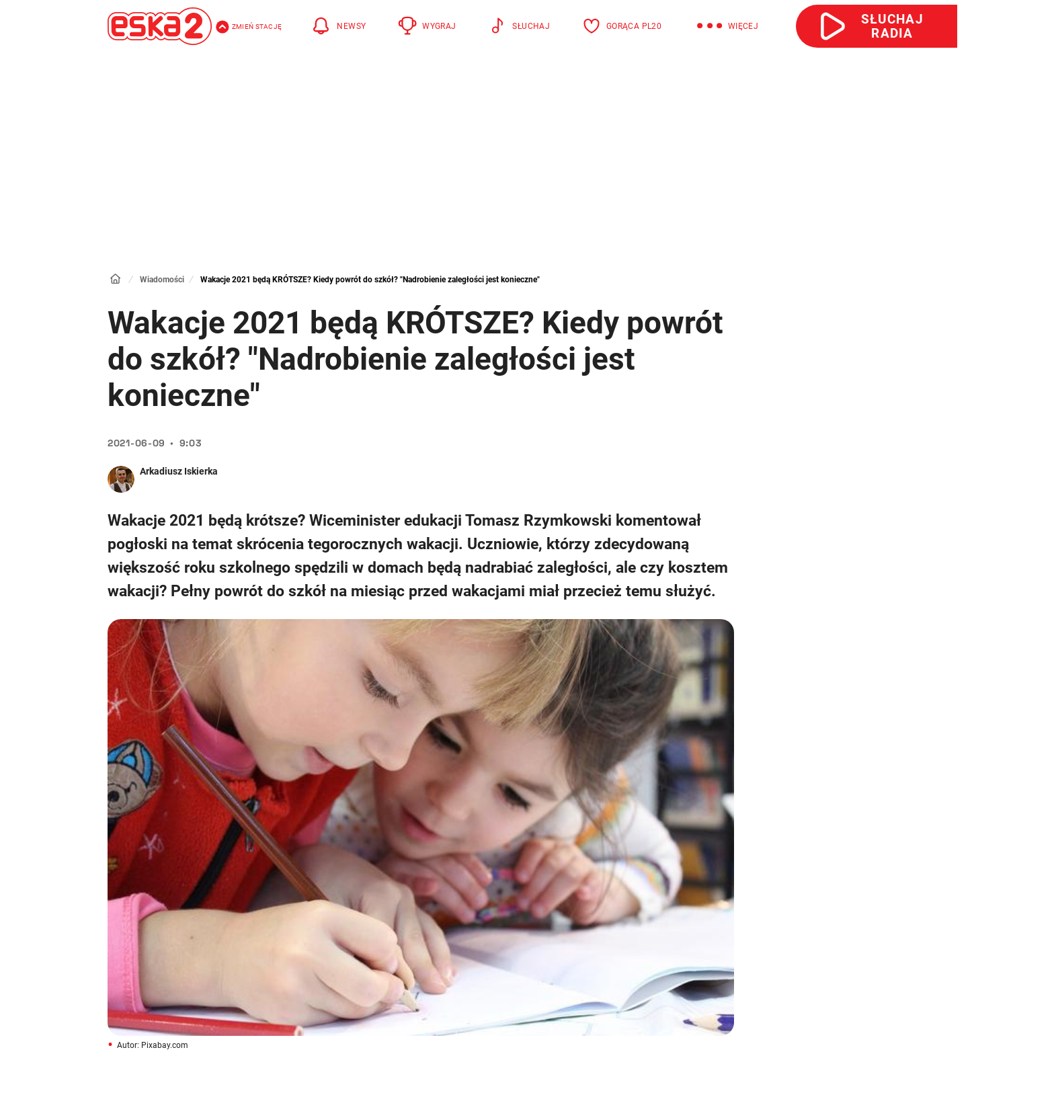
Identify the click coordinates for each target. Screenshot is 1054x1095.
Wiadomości (162, 279)
